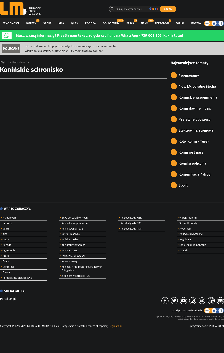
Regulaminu (115, 326)
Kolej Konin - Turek (194, 141)
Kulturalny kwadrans (73, 245)
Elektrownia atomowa (196, 130)
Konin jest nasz (191, 152)
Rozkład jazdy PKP (131, 228)
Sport (47, 23)
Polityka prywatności (191, 234)
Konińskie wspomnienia (198, 97)
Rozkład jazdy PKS (131, 223)
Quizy (74, 23)
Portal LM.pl (8, 298)
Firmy (144, 23)
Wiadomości (11, 23)
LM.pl (2, 62)
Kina (61, 23)
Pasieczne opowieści (195, 119)
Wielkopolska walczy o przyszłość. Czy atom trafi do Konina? (64, 51)
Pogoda (90, 23)
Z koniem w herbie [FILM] (76, 275)
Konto (195, 23)
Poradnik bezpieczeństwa (17, 277)
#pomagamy (189, 75)
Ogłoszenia (110, 23)
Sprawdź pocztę (188, 223)
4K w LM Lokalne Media (197, 86)
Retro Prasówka (71, 234)
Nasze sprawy (69, 261)
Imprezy (31, 23)
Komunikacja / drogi (195, 174)
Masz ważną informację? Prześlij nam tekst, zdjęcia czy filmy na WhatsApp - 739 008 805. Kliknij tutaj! (99, 35)
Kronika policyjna (192, 163)
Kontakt (183, 250)
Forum (180, 23)
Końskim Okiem (70, 239)
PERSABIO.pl (216, 326)
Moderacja (185, 228)
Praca (130, 23)
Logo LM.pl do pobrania (192, 245)
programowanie (199, 326)
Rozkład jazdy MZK (131, 217)
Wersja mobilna (188, 217)
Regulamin (185, 239)
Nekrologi (162, 23)
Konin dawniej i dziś (195, 108)
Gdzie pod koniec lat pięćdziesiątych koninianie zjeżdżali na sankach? (70, 46)
